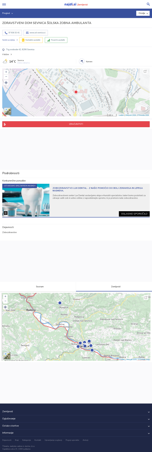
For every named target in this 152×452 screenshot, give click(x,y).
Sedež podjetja (8, 40)
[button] (6, 82)
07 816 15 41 (14, 32)
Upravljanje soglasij (53, 440)
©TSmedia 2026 (143, 115)
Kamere (89, 61)
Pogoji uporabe (72, 440)
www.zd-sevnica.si (37, 32)
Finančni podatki (58, 40)
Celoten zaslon (145, 71)
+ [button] (6, 72)
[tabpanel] (76, 200)
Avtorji (85, 440)
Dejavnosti (6, 440)
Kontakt (38, 440)
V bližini (5, 54)
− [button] (6, 77)
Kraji (17, 440)
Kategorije (26, 440)
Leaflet (121, 115)
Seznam (38, 286)
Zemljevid (114, 286)
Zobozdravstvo (9, 232)
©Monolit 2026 (130, 115)
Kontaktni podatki (33, 40)
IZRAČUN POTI (76, 124)
